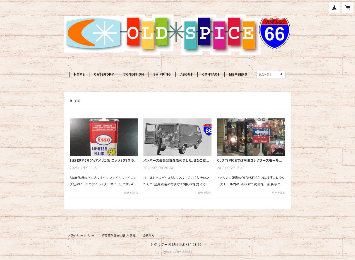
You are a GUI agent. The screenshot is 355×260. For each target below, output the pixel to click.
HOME (79, 74)
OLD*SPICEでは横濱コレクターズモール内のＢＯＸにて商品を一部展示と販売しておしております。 (250, 160)
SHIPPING (162, 74)
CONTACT (211, 74)
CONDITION (133, 74)
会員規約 (149, 235)
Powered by (177, 251)
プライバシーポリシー (81, 235)
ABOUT (186, 74)
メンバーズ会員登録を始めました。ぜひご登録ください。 (176, 160)
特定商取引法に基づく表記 (119, 235)
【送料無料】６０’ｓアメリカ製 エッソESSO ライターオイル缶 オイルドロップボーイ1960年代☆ (103, 160)
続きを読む (131, 192)
